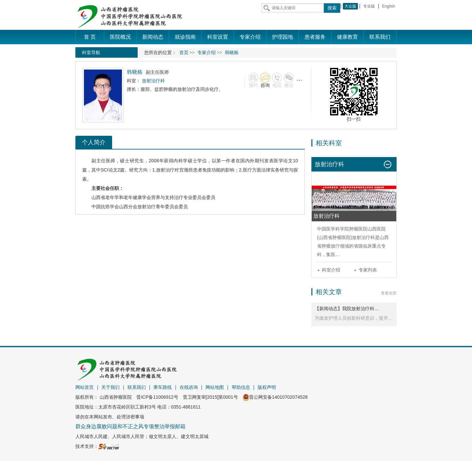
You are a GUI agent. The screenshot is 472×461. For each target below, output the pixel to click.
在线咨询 (189, 387)
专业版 (369, 6)
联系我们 (137, 387)
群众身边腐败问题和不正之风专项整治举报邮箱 (130, 426)
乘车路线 (162, 387)
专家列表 (368, 269)
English (388, 6)
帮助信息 (241, 387)
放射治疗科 (363, 237)
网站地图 (215, 387)
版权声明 (267, 387)
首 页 (90, 37)
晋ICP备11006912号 (157, 397)
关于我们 (110, 387)
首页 (183, 52)
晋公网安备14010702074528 (275, 397)
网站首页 (84, 387)
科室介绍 (331, 269)
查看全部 (389, 293)
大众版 (350, 6)
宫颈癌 (186, 169)
